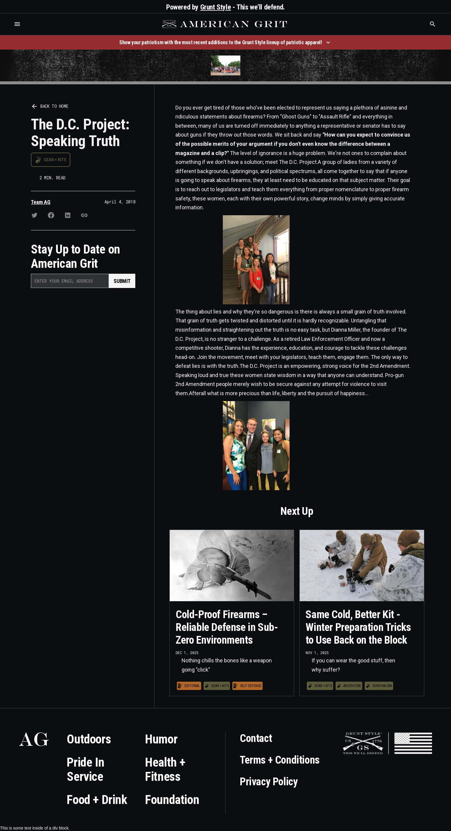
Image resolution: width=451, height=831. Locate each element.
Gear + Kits (55, 159)
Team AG (40, 202)
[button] (17, 24)
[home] (225, 24)
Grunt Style (215, 7)
